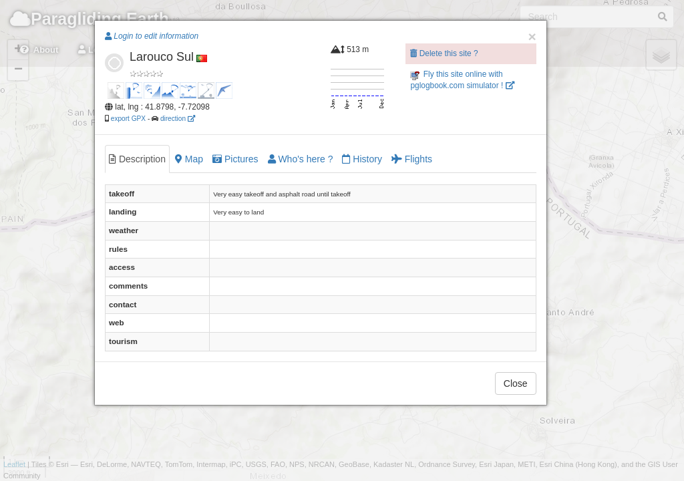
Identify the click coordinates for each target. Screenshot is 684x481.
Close (516, 383)
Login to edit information (151, 36)
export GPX (128, 118)
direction (177, 118)
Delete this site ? (444, 53)
